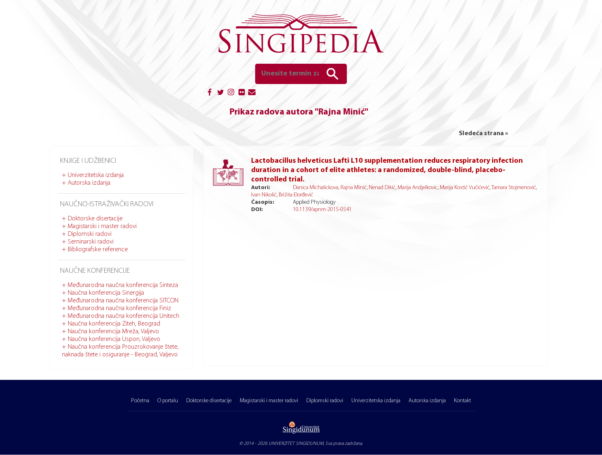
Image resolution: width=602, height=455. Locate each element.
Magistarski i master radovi (102, 226)
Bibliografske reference (98, 249)
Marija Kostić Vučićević (465, 188)
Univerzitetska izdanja (96, 175)
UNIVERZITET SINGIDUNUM (296, 443)
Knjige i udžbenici (88, 161)
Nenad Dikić (382, 188)
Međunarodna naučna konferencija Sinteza (123, 285)
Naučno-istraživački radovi (106, 204)
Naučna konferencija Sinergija (106, 293)
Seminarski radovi (91, 242)
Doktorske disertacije (95, 219)
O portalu (167, 401)
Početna (140, 401)
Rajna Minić (353, 188)
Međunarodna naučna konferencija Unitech (123, 316)
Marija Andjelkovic (418, 188)
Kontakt (462, 401)
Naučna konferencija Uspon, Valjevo (114, 339)
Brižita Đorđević (296, 195)
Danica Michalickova (315, 188)
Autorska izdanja (89, 183)
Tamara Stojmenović (513, 188)
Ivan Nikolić (264, 195)
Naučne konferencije (95, 271)
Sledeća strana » (483, 133)
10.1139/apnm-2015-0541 (322, 210)
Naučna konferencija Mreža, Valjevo (113, 331)
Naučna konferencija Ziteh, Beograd (114, 324)
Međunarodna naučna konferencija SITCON (123, 301)
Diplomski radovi (90, 234)
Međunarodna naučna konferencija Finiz (119, 308)
